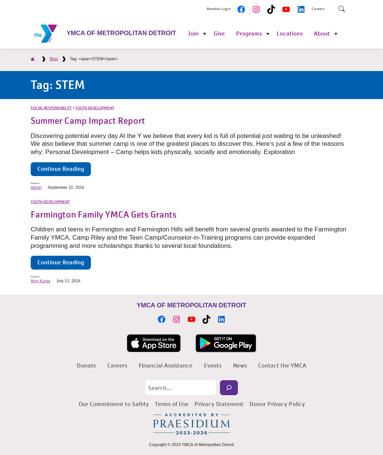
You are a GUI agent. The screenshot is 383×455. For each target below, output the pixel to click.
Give (219, 33)
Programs (249, 33)
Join (193, 33)
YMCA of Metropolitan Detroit (121, 33)
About (322, 33)
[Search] (229, 387)
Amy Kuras (40, 281)
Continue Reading (60, 168)
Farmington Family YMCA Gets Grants (104, 214)
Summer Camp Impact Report (88, 121)
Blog (54, 58)
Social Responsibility (51, 108)
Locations (290, 33)
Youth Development (94, 108)
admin (36, 187)
